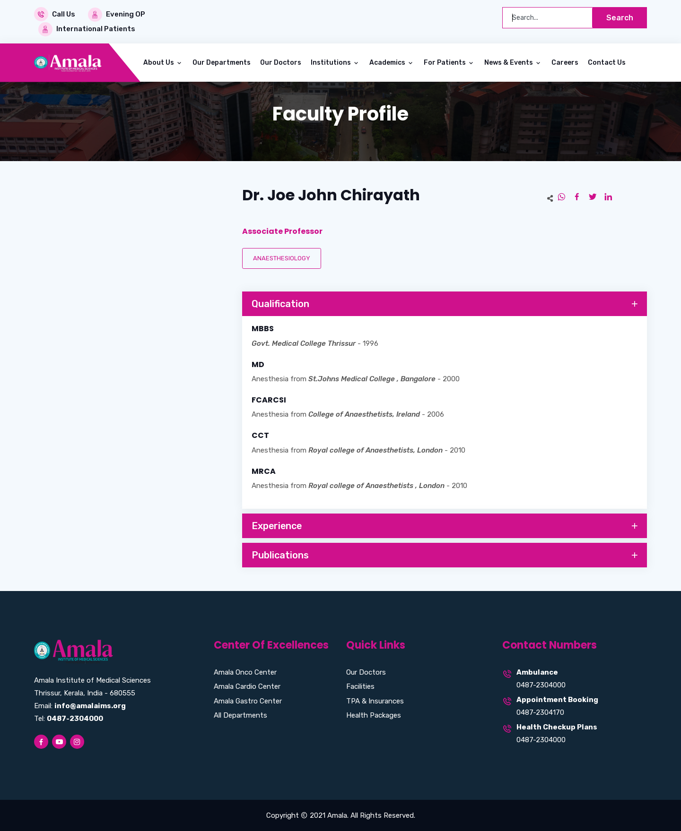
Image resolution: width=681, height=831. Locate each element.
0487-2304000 (541, 684)
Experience (445, 525)
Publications (445, 555)
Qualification (445, 303)
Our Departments (221, 62)
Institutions (331, 62)
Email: (80, 705)
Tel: (68, 718)
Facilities (360, 686)
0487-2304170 (540, 712)
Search (619, 17)
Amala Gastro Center (248, 700)
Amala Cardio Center (247, 686)
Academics (388, 62)
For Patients (445, 62)
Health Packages (373, 715)
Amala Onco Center (245, 672)
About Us (159, 62)
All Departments (240, 715)
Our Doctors (280, 62)
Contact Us (607, 62)
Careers (564, 62)
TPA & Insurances (375, 700)
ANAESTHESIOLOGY (281, 257)
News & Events (509, 62)
